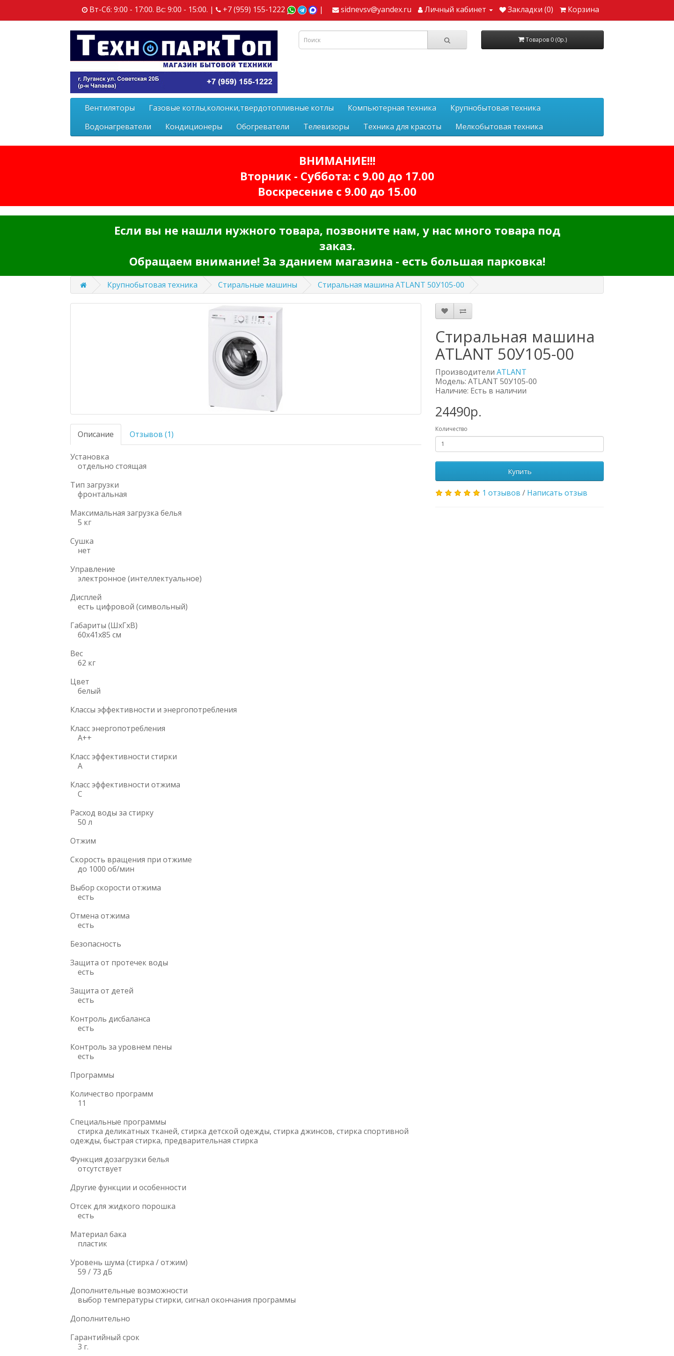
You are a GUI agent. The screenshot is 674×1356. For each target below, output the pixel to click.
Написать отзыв (557, 493)
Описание (96, 434)
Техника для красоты (402, 126)
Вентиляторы (110, 108)
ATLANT (512, 372)
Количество (451, 429)
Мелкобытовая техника (499, 126)
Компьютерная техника (392, 108)
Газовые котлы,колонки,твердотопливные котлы (241, 108)
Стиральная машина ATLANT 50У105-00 (391, 285)
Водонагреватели (118, 126)
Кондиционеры (193, 126)
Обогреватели (262, 126)
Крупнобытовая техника (495, 108)
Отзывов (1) (152, 434)
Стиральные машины (257, 285)
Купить (520, 471)
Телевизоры (326, 126)
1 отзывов (501, 493)
